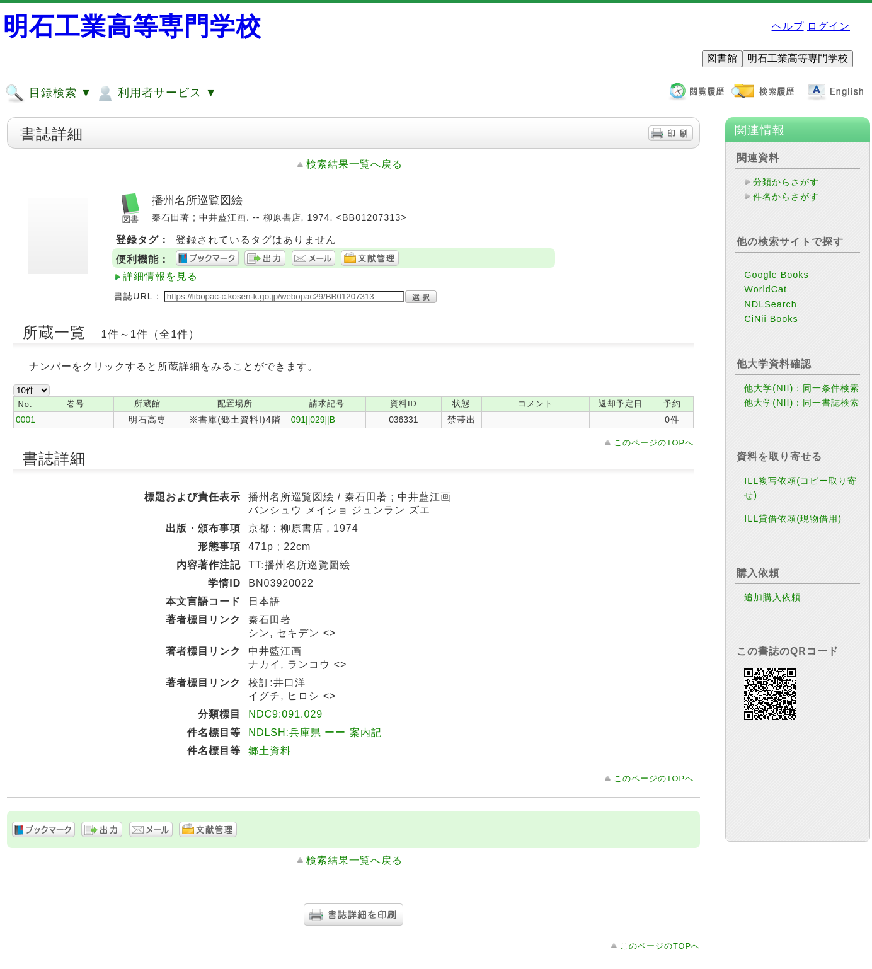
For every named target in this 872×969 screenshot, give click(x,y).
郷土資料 (269, 750)
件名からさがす (786, 197)
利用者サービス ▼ (156, 93)
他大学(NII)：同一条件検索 (801, 388)
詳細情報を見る (160, 276)
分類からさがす (786, 182)
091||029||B (313, 420)
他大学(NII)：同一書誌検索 (801, 403)
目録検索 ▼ (48, 93)
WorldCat (765, 289)
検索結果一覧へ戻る (354, 164)
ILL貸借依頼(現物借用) (793, 518)
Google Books (776, 275)
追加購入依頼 (772, 597)
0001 (25, 420)
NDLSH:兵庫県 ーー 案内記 (315, 732)
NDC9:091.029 (285, 714)
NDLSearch (770, 304)
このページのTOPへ (654, 442)
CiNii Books (771, 319)
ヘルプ (788, 26)
